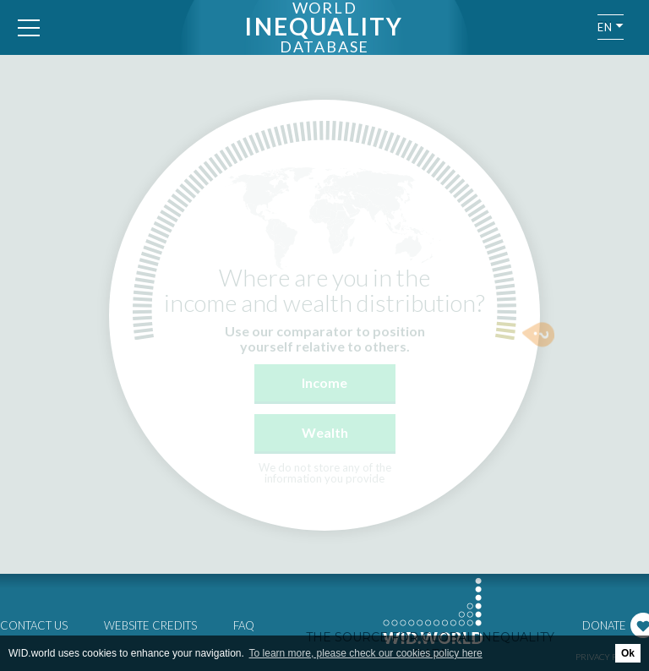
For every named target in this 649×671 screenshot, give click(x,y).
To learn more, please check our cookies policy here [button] (366, 653)
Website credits (150, 625)
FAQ (243, 625)
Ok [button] (628, 653)
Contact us (34, 625)
